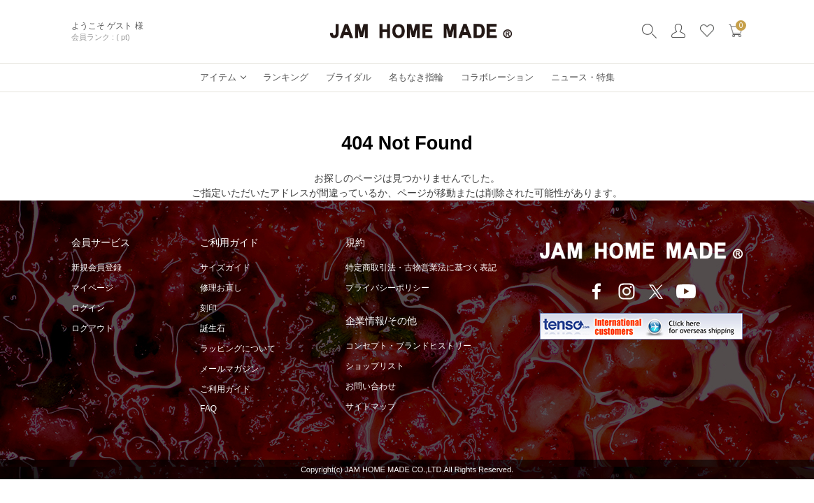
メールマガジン (229, 369)
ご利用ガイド (225, 389)
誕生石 (212, 328)
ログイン (88, 308)
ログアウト (92, 328)
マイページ (92, 288)
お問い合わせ (370, 386)
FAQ (208, 409)
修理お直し (221, 288)
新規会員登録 (96, 267)
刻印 (208, 308)
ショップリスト (374, 366)
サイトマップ (370, 406)
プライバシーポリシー (387, 288)
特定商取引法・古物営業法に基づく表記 (421, 267)
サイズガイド (225, 267)
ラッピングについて (238, 348)
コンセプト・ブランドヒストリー (408, 346)
